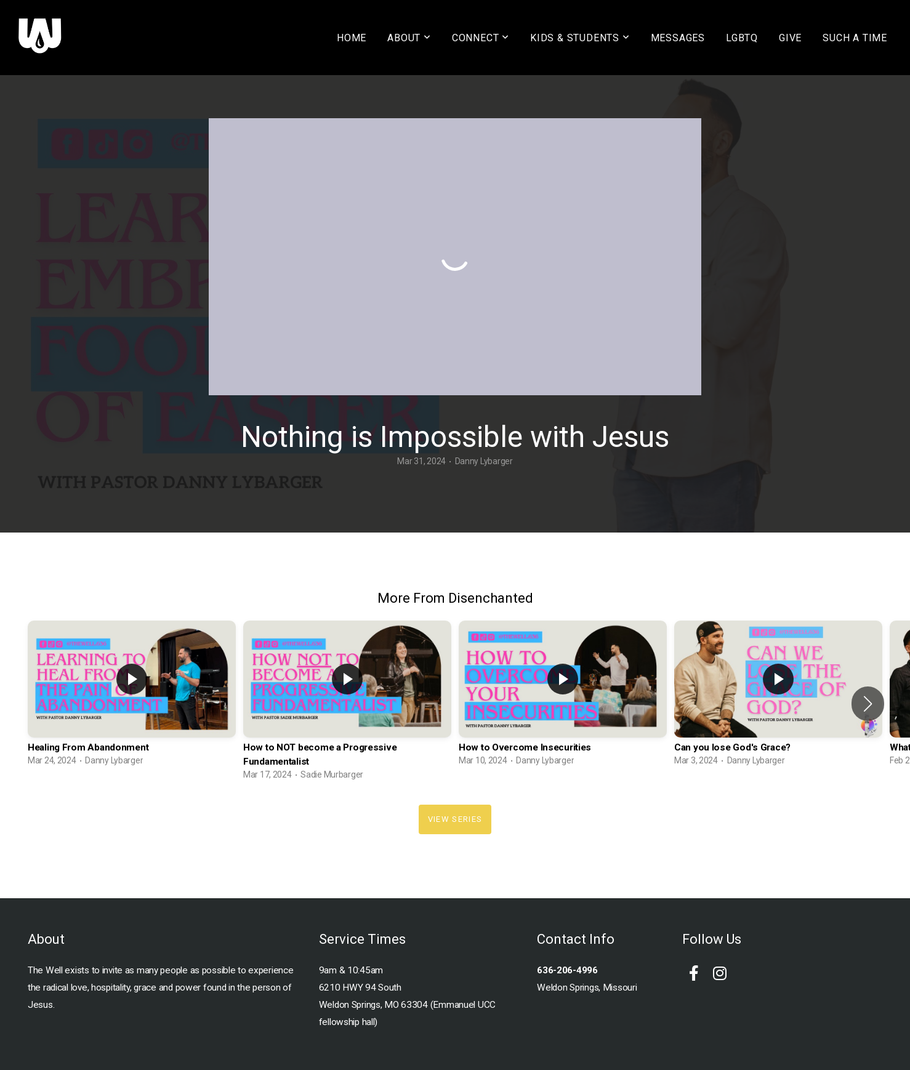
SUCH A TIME (855, 38)
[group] (132, 696)
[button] (868, 703)
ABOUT (409, 38)
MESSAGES (678, 38)
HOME (351, 38)
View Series (455, 819)
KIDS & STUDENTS (580, 38)
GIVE (790, 38)
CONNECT (480, 38)
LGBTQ (742, 38)
